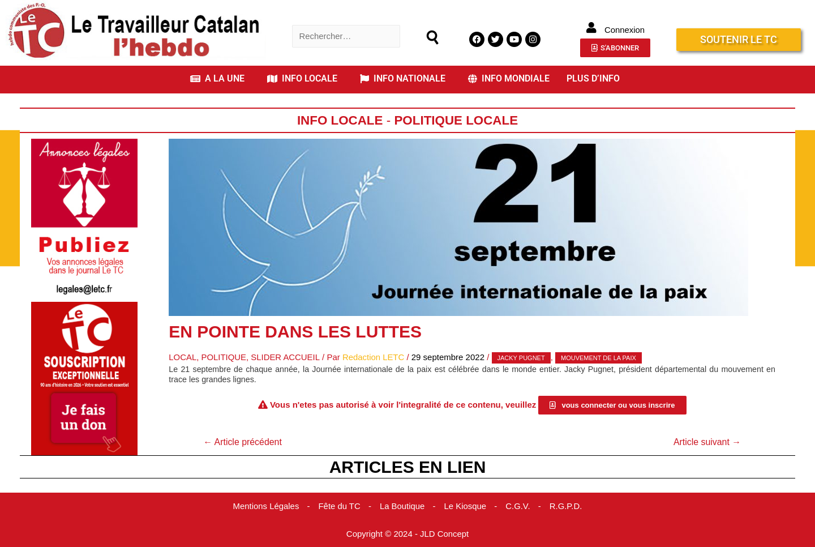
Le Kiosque (465, 506)
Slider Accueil (285, 357)
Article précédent (242, 441)
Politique (224, 357)
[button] (220, 79)
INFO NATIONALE (402, 78)
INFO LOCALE (302, 78)
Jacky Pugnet (522, 357)
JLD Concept (444, 533)
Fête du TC (339, 506)
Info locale (340, 120)
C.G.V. (518, 506)
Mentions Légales (265, 506)
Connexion (624, 30)
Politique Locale (456, 120)
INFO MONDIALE (509, 78)
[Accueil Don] (84, 377)
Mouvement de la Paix (599, 357)
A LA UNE (217, 78)
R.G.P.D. (566, 506)
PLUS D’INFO (593, 78)
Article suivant (707, 441)
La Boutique (402, 506)
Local (182, 357)
